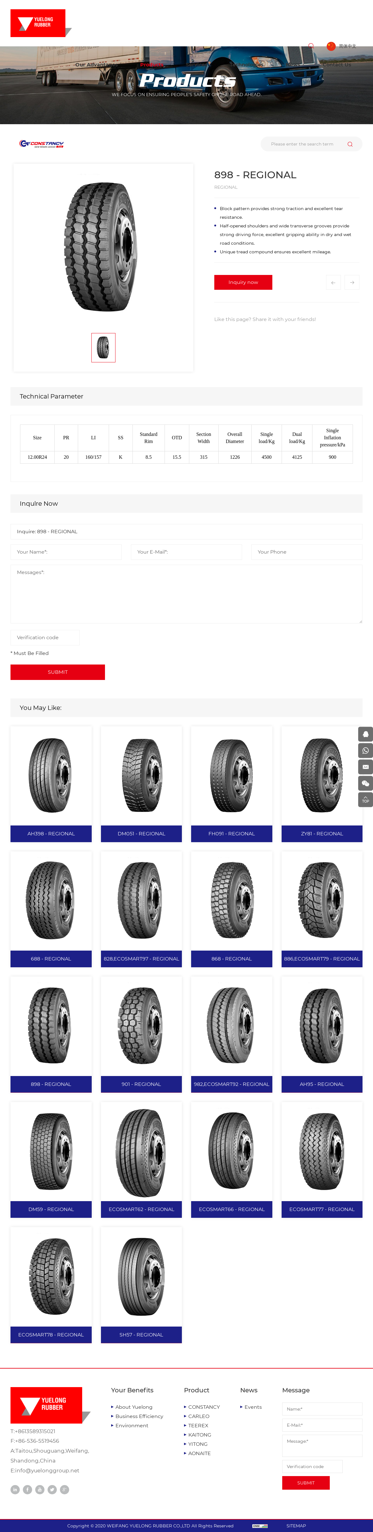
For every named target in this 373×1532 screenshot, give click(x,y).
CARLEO (198, 1416)
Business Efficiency (139, 1416)
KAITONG (199, 1435)
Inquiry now (243, 282)
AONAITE (199, 1453)
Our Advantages (96, 65)
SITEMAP (296, 1526)
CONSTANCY (204, 1407)
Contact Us (337, 65)
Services (196, 65)
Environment (132, 1426)
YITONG (197, 1444)
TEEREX (198, 1426)
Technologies (247, 65)
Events (253, 1407)
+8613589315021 (35, 1431)
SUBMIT (306, 1483)
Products (152, 65)
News (293, 65)
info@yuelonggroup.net (47, 1470)
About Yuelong (134, 1407)
